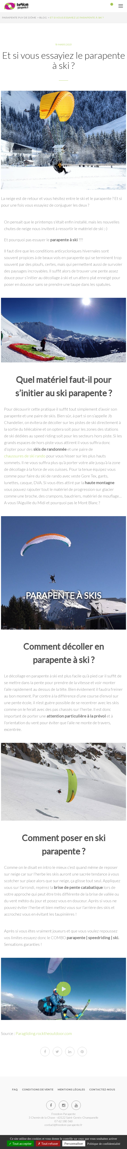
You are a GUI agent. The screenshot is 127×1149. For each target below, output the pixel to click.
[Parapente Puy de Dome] (16, 6)
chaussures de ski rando (24, 455)
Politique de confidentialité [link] (103, 1143)
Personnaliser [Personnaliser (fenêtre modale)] (73, 1143)
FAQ (15, 1089)
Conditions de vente (37, 1089)
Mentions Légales (71, 1089)
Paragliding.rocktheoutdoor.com (44, 1033)
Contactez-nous (102, 1089)
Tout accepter (20, 1143)
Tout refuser (48, 1143)
